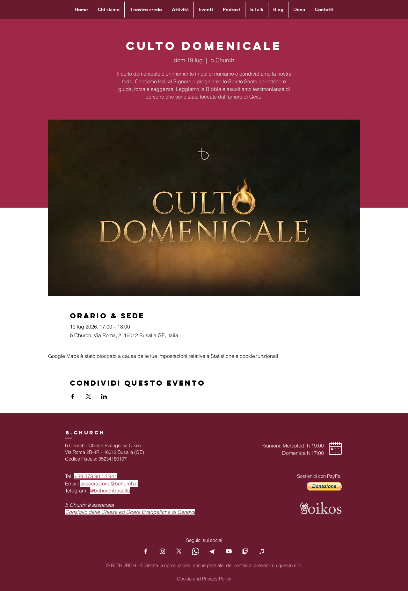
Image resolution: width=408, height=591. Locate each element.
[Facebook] (145, 551)
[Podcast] (262, 551)
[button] (324, 486)
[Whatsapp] (195, 551)
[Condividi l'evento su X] (88, 396)
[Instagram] (162, 551)
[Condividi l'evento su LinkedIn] (104, 396)
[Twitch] (245, 551)
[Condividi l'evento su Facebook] (73, 396)
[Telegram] (212, 551)
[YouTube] (228, 551)
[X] (179, 551)
